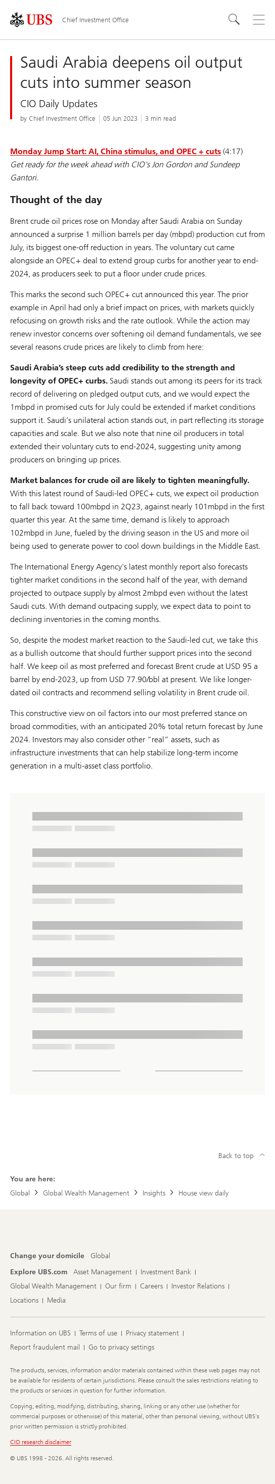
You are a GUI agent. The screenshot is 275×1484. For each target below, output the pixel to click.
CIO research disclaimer (40, 1442)
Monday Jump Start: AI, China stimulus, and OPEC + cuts (115, 151)
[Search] (234, 20)
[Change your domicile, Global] (100, 1256)
